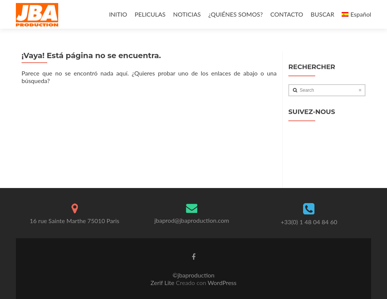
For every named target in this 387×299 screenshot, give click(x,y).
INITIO (118, 14)
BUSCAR (322, 14)
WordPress (221, 282)
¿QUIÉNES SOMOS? (235, 14)
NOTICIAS (187, 14)
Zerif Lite (163, 282)
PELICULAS (150, 14)
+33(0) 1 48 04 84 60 (309, 221)
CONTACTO (286, 14)
